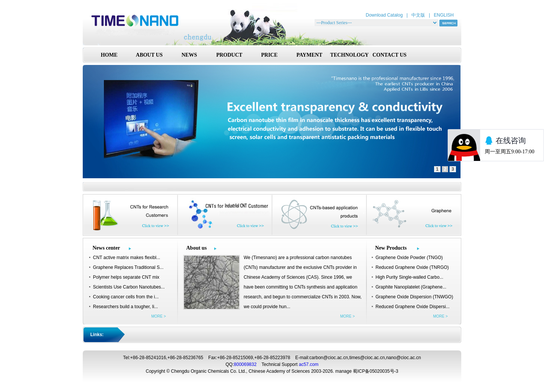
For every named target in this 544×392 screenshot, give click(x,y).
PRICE (269, 55)
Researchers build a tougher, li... (125, 306)
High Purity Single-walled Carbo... (409, 277)
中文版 (418, 15)
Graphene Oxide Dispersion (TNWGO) (414, 296)
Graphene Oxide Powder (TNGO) (409, 257)
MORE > (158, 316)
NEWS (189, 55)
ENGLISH (444, 15)
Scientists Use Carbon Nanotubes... (129, 287)
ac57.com (308, 364)
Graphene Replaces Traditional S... (128, 267)
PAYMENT (309, 55)
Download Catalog (384, 15)
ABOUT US (149, 55)
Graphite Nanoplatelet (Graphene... (411, 287)
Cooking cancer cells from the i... (126, 296)
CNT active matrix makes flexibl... (126, 257)
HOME (109, 55)
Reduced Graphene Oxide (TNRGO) (412, 267)
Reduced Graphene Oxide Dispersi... (413, 306)
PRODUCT (229, 55)
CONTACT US (389, 55)
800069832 (245, 364)
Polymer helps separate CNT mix (126, 277)
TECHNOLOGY (349, 55)
